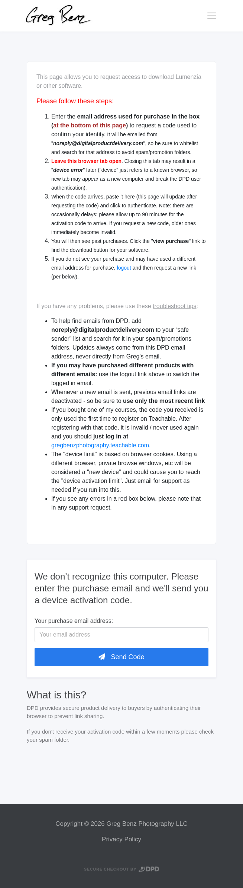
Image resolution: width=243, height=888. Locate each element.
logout (124, 268)
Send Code (121, 657)
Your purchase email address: (74, 621)
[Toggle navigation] (212, 16)
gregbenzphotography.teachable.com (100, 445)
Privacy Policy (121, 839)
